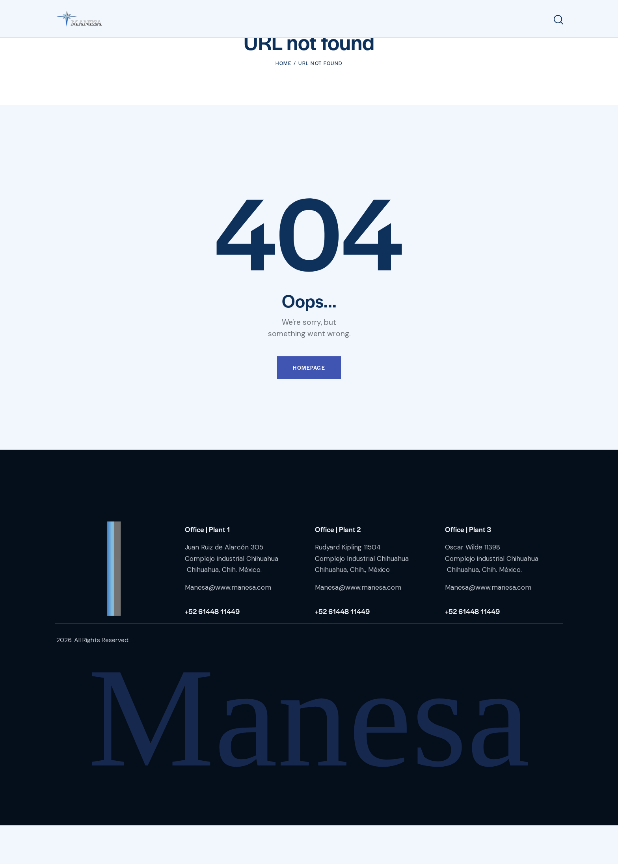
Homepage (309, 406)
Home (283, 100)
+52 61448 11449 (212, 649)
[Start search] (558, 19)
